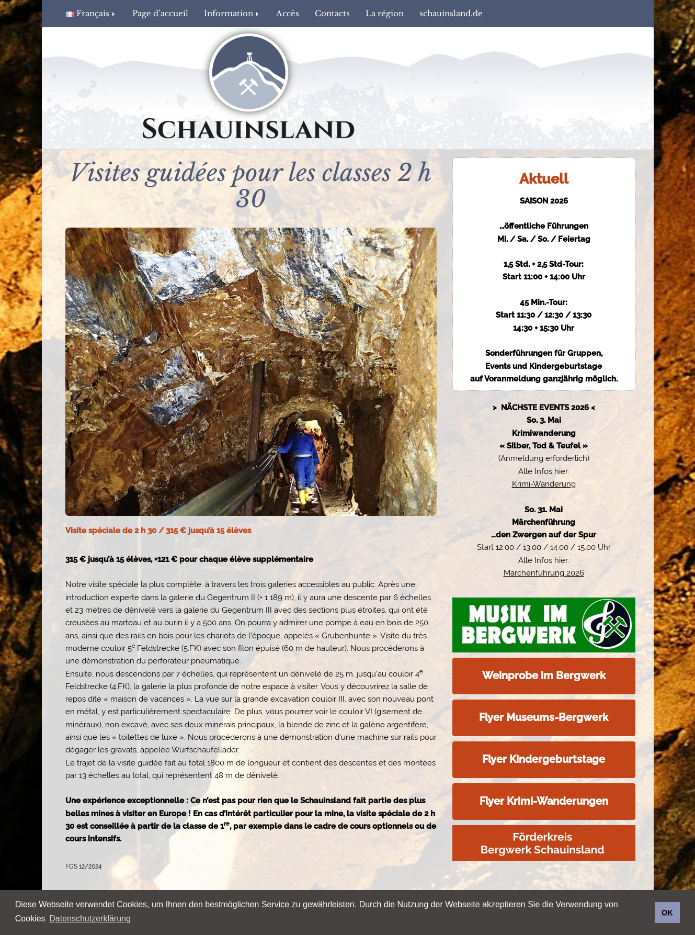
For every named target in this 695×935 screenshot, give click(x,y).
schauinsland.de (451, 13)
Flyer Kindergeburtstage (543, 759)
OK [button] (667, 912)
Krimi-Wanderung (544, 484)
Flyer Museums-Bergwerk (543, 717)
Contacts (332, 13)
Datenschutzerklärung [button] (90, 918)
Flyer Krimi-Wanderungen (544, 801)
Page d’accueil (160, 13)
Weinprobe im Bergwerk (544, 675)
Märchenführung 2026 (544, 573)
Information (232, 13)
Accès (287, 13)
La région (385, 13)
